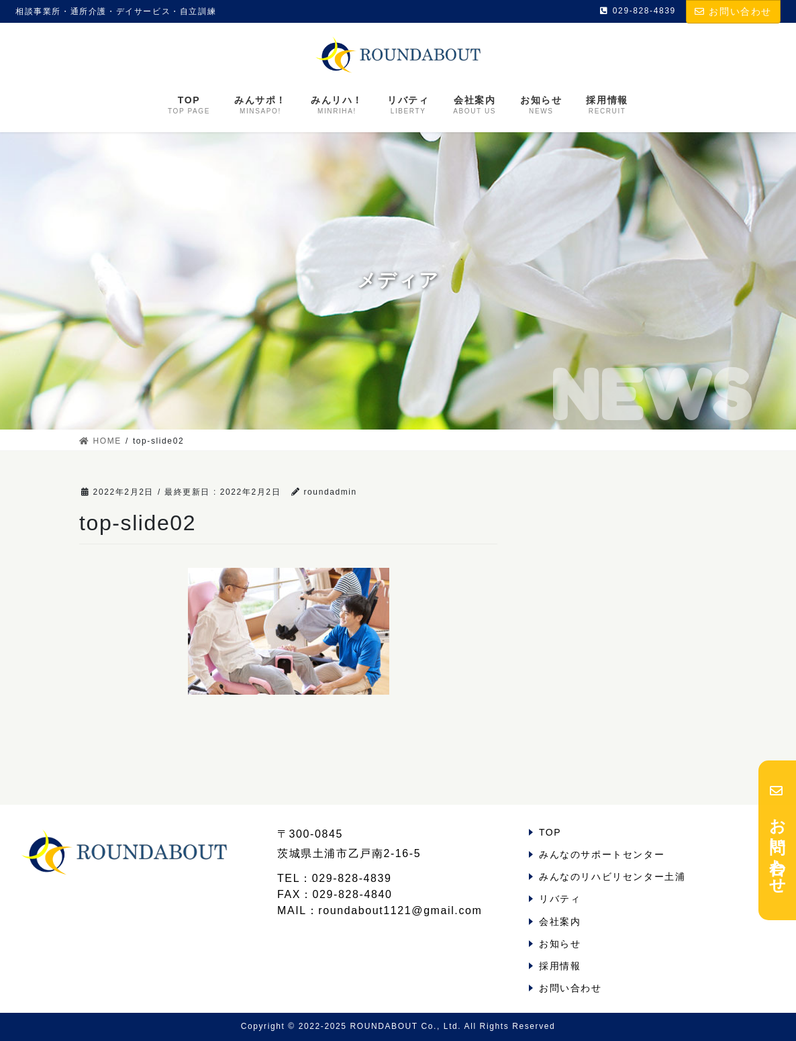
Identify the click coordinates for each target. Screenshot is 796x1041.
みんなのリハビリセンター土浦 (612, 876)
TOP (550, 832)
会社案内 (560, 921)
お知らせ (560, 943)
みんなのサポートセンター (601, 854)
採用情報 (560, 965)
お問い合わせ (733, 11)
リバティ (560, 898)
